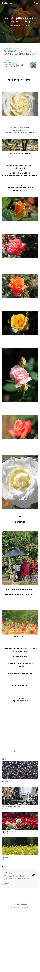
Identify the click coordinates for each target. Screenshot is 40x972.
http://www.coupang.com (11, 48)
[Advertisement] (20, 727)
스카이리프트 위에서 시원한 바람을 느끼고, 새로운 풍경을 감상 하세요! (15, 66)
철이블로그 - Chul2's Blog (20, 904)
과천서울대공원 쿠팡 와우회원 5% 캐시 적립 (17, 51)
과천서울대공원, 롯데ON (11, 63)
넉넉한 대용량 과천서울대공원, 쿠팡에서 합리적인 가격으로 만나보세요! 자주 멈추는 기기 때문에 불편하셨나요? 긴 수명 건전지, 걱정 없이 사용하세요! (19, 54)
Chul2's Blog (7, 3)
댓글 (4, 867)
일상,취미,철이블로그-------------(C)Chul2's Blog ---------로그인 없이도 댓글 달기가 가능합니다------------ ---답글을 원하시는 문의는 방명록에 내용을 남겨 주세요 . (17, 877)
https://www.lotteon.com (10, 60)
